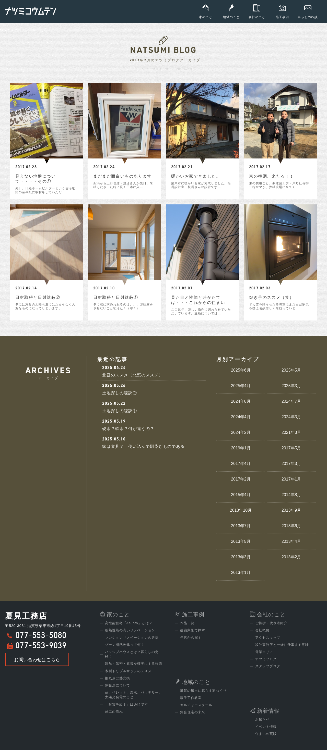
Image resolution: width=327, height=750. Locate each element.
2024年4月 (241, 417)
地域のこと (196, 682)
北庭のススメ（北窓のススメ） (151, 371)
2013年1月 (241, 572)
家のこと (118, 614)
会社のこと (271, 614)
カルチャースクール (196, 705)
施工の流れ (114, 712)
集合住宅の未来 (192, 712)
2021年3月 (291, 432)
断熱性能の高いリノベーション (130, 630)
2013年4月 (291, 541)
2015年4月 (241, 495)
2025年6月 (241, 370)
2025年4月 (241, 386)
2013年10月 (241, 510)
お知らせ (262, 719)
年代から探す (191, 638)
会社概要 (262, 630)
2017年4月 (241, 463)
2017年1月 (291, 479)
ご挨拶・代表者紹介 (271, 623)
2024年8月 (241, 401)
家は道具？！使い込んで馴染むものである (151, 443)
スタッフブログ (267, 666)
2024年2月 (241, 432)
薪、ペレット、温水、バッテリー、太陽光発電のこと (133, 695)
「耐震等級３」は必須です (126, 704)
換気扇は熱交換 (117, 678)
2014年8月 (291, 495)
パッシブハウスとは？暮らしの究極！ (132, 654)
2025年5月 (291, 370)
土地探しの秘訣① (151, 407)
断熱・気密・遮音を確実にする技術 (133, 664)
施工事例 (193, 614)
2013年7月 (241, 526)
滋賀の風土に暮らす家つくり (203, 691)
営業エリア (264, 652)
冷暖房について (117, 685)
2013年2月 (291, 557)
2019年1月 (241, 448)
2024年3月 (291, 417)
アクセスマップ (267, 638)
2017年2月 (241, 479)
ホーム (139, 69)
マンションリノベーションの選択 (132, 638)
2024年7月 (291, 401)
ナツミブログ (266, 659)
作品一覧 (187, 623)
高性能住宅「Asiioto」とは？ (129, 623)
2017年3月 (291, 463)
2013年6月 (291, 526)
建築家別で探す (192, 630)
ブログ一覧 (160, 69)
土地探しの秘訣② (151, 389)
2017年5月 (291, 448)
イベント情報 (266, 727)
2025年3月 (291, 386)
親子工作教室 (191, 698)
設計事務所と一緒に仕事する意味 (282, 645)
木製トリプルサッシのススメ (128, 671)
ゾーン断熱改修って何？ (124, 645)
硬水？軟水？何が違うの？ (151, 425)
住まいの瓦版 (266, 734)
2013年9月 (291, 510)
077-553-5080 (40, 636)
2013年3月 (241, 557)
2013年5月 (241, 541)
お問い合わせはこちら (37, 659)
